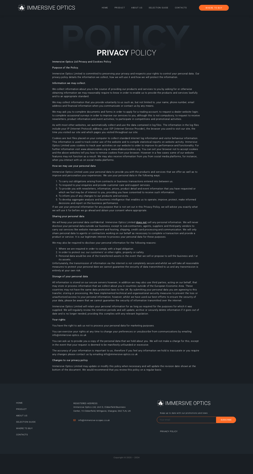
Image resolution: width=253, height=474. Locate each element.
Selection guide (158, 8)
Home (105, 8)
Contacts (181, 8)
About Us (136, 8)
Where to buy (24, 428)
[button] (214, 8)
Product (120, 8)
